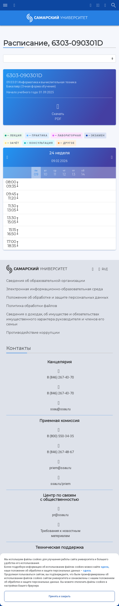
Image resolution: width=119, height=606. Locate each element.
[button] (97, 5)
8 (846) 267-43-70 (60, 377)
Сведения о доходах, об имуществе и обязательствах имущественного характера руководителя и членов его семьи (55, 319)
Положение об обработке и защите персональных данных (57, 297)
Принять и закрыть (59, 596)
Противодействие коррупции (33, 333)
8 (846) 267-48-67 (60, 452)
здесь (105, 566)
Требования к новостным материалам (60, 533)
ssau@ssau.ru (60, 409)
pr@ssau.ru (60, 515)
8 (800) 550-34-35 (60, 436)
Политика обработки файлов (31, 306)
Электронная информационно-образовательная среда (54, 289)
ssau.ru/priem (60, 484)
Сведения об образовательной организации (45, 281)
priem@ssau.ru (60, 468)
